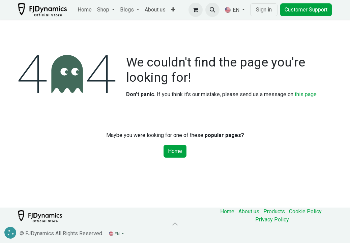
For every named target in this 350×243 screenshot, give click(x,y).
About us (248, 211)
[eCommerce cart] (195, 10)
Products (274, 211)
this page (306, 94)
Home (175, 151)
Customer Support (306, 9)
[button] (212, 10)
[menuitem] (84, 10)
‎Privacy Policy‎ (272, 219)
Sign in (264, 9)
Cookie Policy (305, 211)
